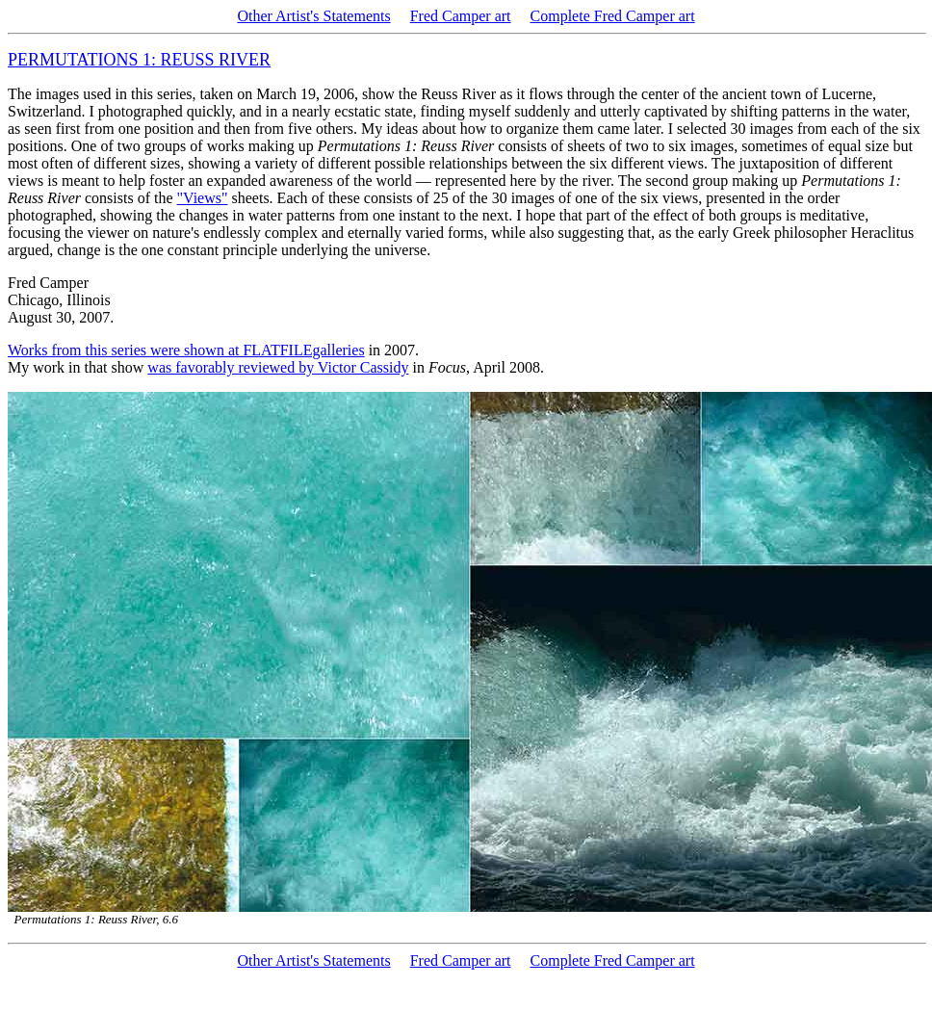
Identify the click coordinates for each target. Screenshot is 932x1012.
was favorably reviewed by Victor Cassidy (277, 367)
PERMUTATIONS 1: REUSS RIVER (139, 59)
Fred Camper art (460, 16)
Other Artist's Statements (313, 16)
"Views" (202, 198)
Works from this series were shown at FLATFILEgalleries (186, 350)
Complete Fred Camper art (613, 16)
